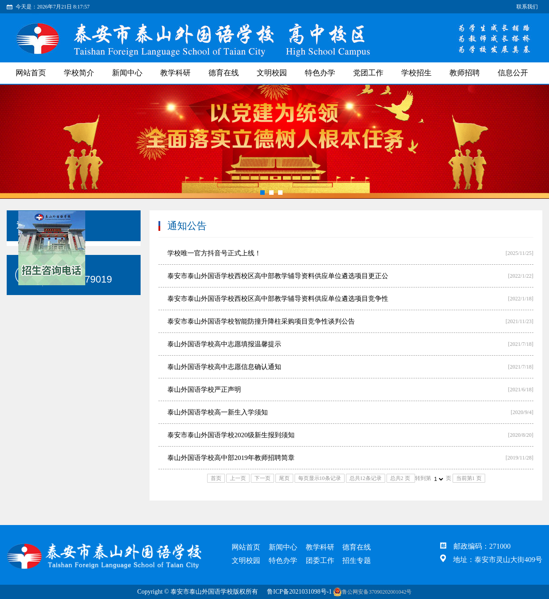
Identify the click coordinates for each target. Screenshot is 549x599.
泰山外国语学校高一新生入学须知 (217, 412)
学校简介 (79, 73)
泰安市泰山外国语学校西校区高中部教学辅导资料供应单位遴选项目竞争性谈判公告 (277, 302)
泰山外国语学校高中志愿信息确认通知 (224, 366)
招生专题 (356, 560)
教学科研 (175, 73)
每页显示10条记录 (319, 478)
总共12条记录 (365, 478)
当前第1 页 (469, 478)
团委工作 (320, 560)
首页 (216, 478)
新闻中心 (127, 73)
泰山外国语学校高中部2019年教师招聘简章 (231, 457)
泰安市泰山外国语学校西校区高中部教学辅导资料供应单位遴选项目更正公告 (277, 279)
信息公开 (513, 73)
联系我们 (527, 7)
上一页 (238, 478)
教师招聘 (464, 73)
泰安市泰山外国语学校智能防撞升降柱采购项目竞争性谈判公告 (261, 321)
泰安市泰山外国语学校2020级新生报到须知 (231, 435)
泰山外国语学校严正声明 (204, 389)
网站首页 (31, 73)
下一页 (262, 478)
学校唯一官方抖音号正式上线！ (214, 253)
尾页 (284, 478)
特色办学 (320, 73)
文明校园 (272, 73)
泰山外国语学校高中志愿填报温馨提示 (224, 344)
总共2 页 (401, 478)
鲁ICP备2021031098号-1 (299, 591)
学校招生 (416, 73)
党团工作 (368, 73)
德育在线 (223, 73)
